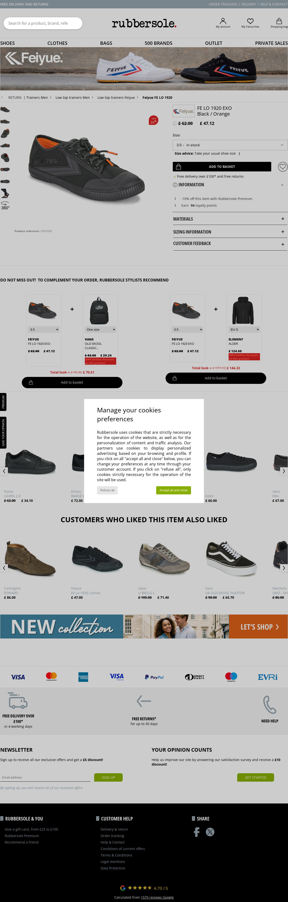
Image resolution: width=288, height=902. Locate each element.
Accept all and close (173, 490)
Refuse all (107, 490)
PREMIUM (3, 402)
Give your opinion (3, 432)
